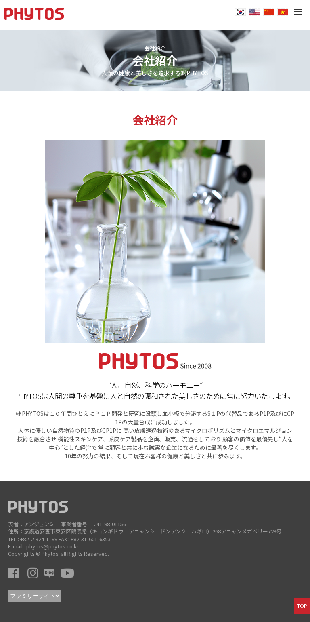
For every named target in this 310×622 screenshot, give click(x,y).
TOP (302, 605)
